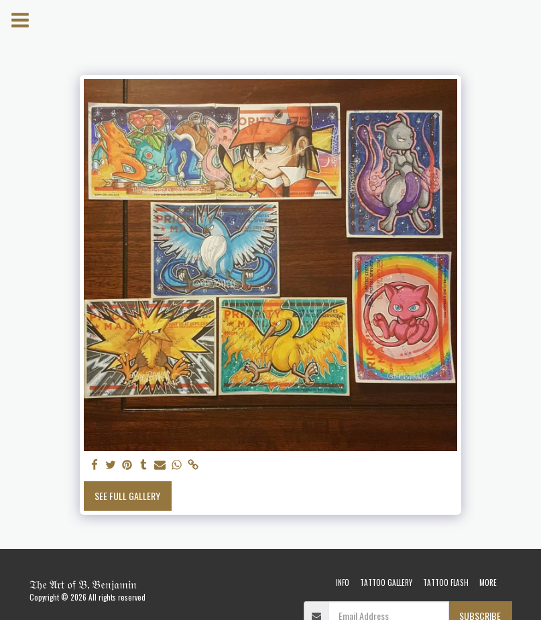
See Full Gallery (127, 496)
